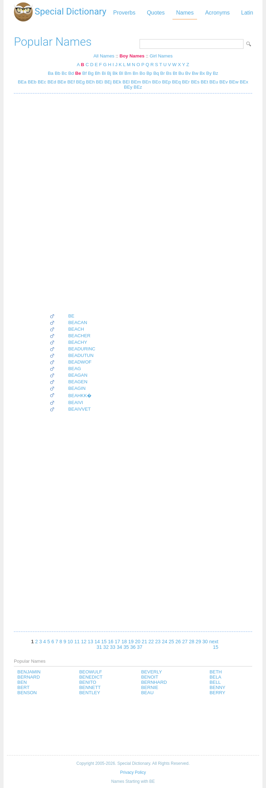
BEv (223, 81)
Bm (127, 73)
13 (90, 641)
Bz (215, 73)
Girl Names (161, 56)
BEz (137, 87)
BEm (135, 81)
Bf (84, 73)
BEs (195, 81)
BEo (156, 81)
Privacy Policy (133, 772)
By (208, 73)
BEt (204, 81)
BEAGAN (77, 375)
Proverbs (124, 13)
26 (178, 641)
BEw (233, 81)
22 (151, 641)
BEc (41, 81)
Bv (187, 73)
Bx (202, 73)
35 (126, 647)
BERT (23, 687)
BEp (166, 81)
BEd (51, 81)
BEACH (76, 329)
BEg (80, 81)
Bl (121, 73)
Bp (149, 73)
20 (138, 641)
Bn (135, 73)
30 (205, 641)
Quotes (156, 13)
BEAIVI (75, 402)
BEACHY (77, 342)
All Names (104, 56)
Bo (142, 73)
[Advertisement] (72, 203)
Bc (64, 73)
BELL (215, 682)
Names (185, 13)
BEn (146, 81)
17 (117, 641)
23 (158, 641)
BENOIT (149, 677)
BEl (125, 81)
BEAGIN (77, 388)
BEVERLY (151, 671)
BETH (216, 671)
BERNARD (28, 677)
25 (171, 641)
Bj (109, 73)
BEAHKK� (79, 395)
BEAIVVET (79, 409)
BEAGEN (77, 381)
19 (131, 641)
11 (77, 641)
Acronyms (217, 13)
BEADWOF (79, 362)
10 (70, 641)
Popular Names (53, 41)
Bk (115, 73)
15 (104, 641)
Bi (104, 73)
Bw (195, 73)
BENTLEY (89, 692)
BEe (61, 81)
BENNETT (90, 687)
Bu (181, 73)
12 (84, 641)
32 (106, 647)
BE (71, 316)
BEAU (147, 692)
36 (133, 647)
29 (198, 641)
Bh (97, 73)
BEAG (74, 368)
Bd (71, 73)
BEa (22, 81)
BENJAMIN (29, 671)
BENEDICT (91, 677)
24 (165, 641)
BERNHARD (154, 682)
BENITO (87, 682)
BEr (185, 81)
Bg (91, 73)
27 (185, 641)
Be (78, 73)
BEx (243, 81)
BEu (213, 81)
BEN (22, 682)
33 (113, 647)
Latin (247, 13)
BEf (70, 81)
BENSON (27, 692)
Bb (57, 73)
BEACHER (79, 335)
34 (119, 647)
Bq (156, 73)
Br (162, 73)
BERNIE (149, 687)
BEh (90, 81)
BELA (215, 677)
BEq (176, 81)
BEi (99, 81)
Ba (50, 73)
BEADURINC (81, 348)
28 (191, 641)
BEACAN (77, 322)
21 (144, 641)
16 (111, 641)
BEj (107, 81)
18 (124, 641)
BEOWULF (90, 671)
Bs (168, 73)
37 (139, 647)
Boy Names (131, 56)
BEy (128, 87)
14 (97, 641)
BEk (116, 81)
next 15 (213, 644)
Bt (175, 73)
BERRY (217, 692)
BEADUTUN (81, 355)
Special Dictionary (70, 11)
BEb (31, 81)
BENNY (217, 687)
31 (99, 647)
